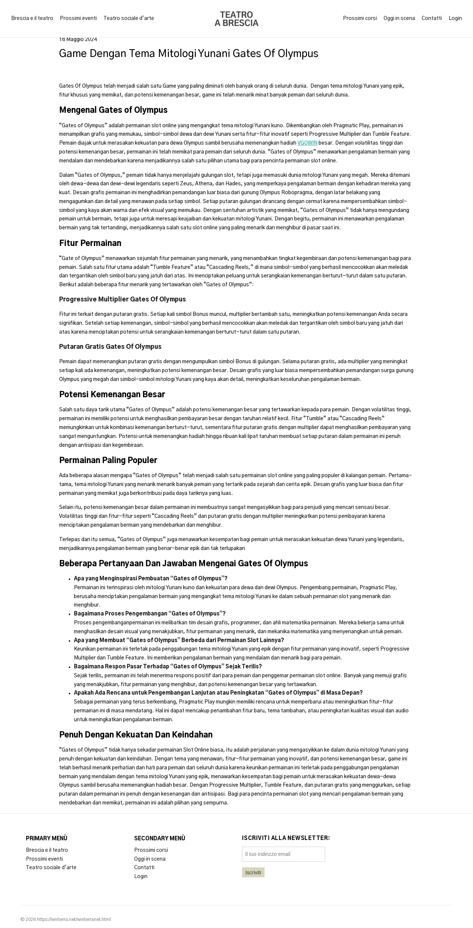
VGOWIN (307, 143)
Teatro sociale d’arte (128, 18)
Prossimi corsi (360, 18)
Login (455, 18)
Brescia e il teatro (32, 18)
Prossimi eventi (78, 18)
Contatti (432, 18)
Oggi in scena (399, 18)
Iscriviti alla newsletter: (286, 838)
